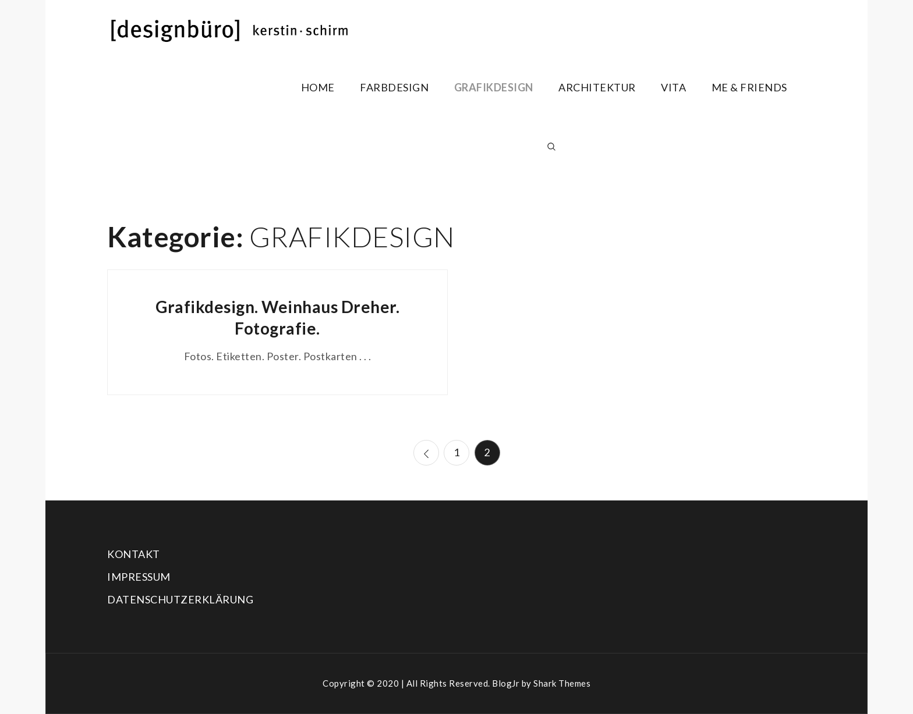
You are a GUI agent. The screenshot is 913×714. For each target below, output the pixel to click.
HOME (318, 87)
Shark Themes (561, 683)
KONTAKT (133, 554)
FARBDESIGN (394, 87)
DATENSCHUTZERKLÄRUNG (180, 599)
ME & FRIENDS (749, 87)
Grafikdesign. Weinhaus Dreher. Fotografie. (277, 317)
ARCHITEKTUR (597, 87)
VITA (673, 87)
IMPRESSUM (139, 576)
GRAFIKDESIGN (493, 87)
